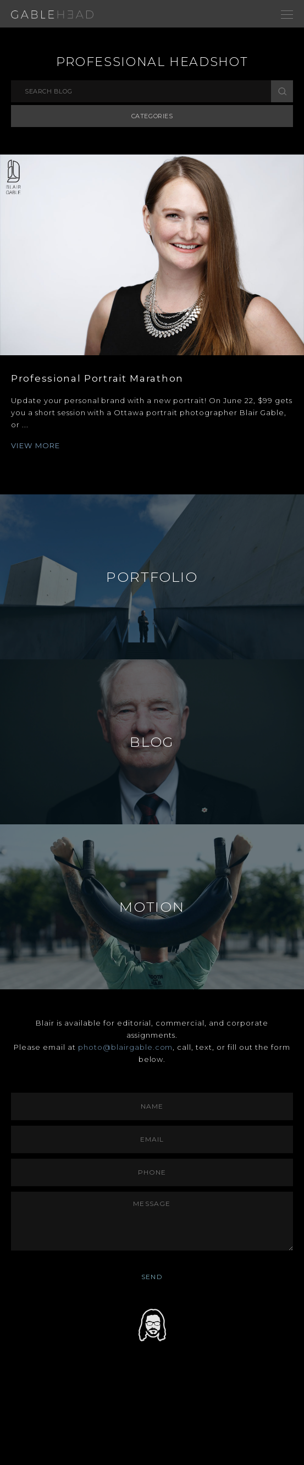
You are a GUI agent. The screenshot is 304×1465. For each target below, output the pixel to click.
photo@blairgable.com (125, 1047)
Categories (152, 116)
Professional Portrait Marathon (97, 378)
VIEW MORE (35, 445)
